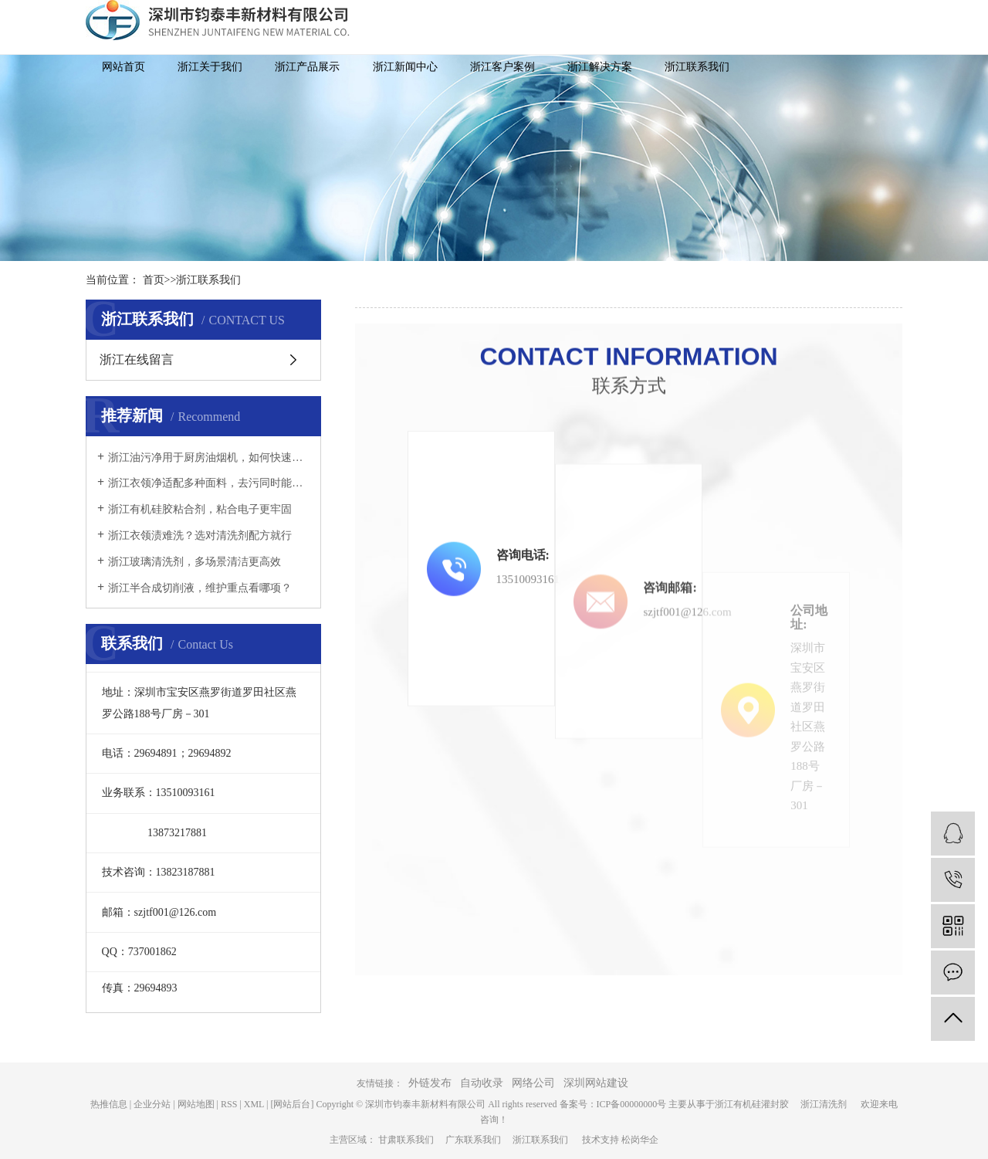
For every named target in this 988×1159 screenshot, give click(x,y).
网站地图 (196, 1104)
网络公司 (533, 1083)
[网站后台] (291, 1104)
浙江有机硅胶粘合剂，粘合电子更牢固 (200, 509)
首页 (153, 280)
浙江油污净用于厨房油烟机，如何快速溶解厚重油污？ (209, 457)
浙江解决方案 (599, 67)
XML (254, 1104)
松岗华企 (639, 1139)
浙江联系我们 (697, 67)
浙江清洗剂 (829, 1104)
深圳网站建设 (595, 1083)
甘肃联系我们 (411, 1139)
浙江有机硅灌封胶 (757, 1104)
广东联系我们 (479, 1139)
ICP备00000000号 (632, 1104)
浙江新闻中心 (405, 67)
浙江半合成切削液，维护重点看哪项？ (200, 588)
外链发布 (430, 1083)
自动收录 (481, 1083)
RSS (229, 1104)
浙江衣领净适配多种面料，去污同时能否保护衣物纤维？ (209, 483)
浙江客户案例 (502, 67)
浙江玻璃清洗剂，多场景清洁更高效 (194, 562)
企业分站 (152, 1104)
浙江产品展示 (307, 67)
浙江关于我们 (210, 67)
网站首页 (123, 67)
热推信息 (108, 1104)
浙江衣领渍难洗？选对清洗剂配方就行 (200, 535)
